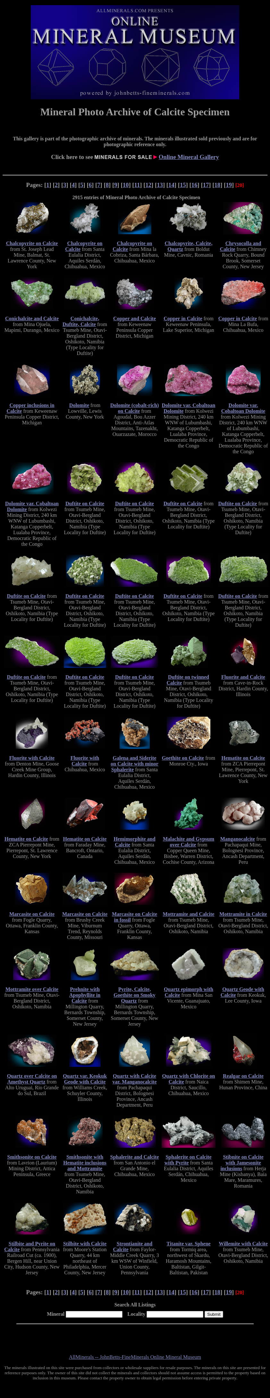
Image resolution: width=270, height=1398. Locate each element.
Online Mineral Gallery (189, 157)
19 (229, 184)
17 (206, 184)
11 (137, 184)
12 (148, 184)
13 (160, 184)
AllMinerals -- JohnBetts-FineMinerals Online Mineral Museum (135, 1357)
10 (126, 184)
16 (194, 184)
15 (183, 184)
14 (171, 184)
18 (217, 184)
